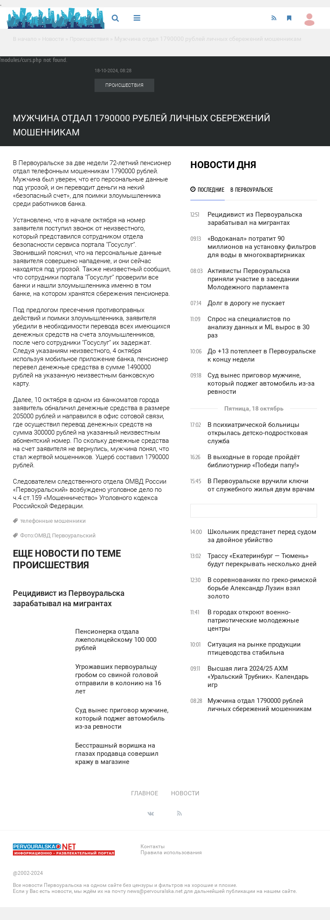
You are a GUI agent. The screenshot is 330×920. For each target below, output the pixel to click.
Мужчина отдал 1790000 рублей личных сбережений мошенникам (260, 705)
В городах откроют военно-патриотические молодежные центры (253, 620)
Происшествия (95, 38)
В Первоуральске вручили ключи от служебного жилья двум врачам (261, 485)
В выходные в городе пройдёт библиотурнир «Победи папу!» (254, 461)
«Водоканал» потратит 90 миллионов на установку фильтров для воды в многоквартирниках (262, 247)
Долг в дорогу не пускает (246, 303)
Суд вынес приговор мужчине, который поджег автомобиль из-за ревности (261, 383)
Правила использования (171, 852)
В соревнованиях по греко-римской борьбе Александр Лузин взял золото (262, 588)
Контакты (153, 846)
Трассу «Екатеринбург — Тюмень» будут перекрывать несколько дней (262, 560)
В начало (26, 38)
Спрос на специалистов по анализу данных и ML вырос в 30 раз (258, 327)
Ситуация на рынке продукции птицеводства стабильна (254, 648)
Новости (56, 38)
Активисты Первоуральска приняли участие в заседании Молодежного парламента (253, 279)
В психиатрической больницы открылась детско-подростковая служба (258, 433)
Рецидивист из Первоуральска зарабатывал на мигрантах (255, 219)
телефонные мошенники (53, 521)
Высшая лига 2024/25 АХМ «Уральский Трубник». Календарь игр (258, 677)
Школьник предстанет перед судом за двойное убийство (262, 536)
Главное (144, 793)
